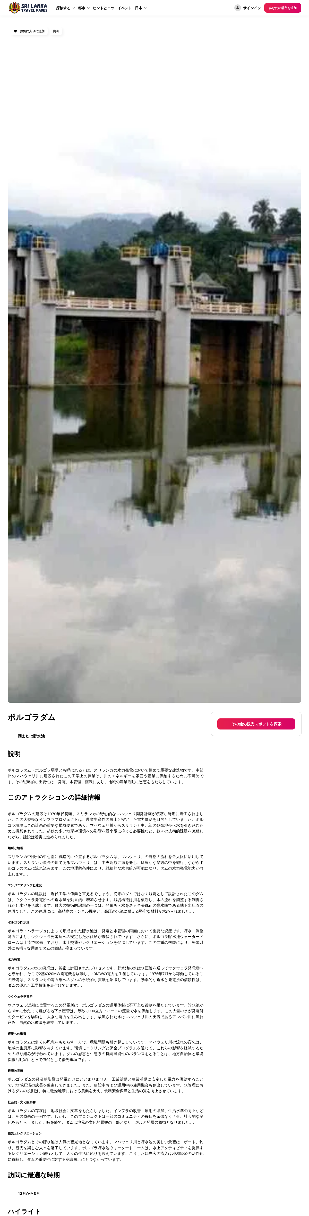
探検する (63, 7)
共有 (56, 31)
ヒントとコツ (103, 7)
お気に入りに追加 (29, 31)
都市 (81, 7)
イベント (124, 7)
